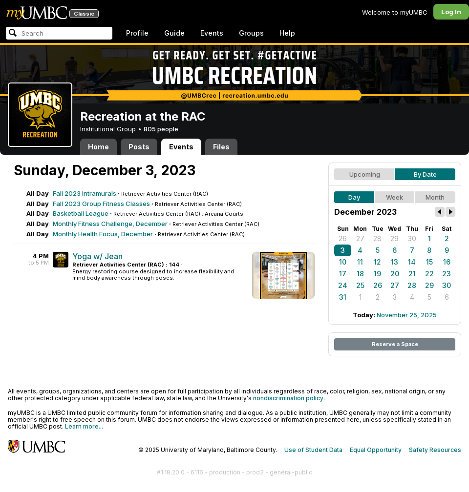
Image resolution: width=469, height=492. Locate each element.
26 (343, 238)
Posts (138, 147)
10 (342, 262)
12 (377, 262)
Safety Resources (435, 449)
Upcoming (364, 174)
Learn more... (84, 426)
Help (287, 33)
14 (412, 262)
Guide (174, 33)
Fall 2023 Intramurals (84, 193)
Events (211, 33)
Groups (251, 33)
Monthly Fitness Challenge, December (110, 223)
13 (394, 262)
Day (354, 197)
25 (360, 285)
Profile (137, 33)
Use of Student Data (313, 449)
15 (429, 262)
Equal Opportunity (376, 449)
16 (446, 262)
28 (377, 238)
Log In (451, 12)
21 (412, 273)
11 (360, 262)
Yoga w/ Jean (97, 256)
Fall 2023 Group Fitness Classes (101, 203)
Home (98, 147)
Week (394, 197)
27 (360, 238)
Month (435, 197)
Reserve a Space (395, 344)
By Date (425, 174)
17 (342, 273)
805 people (161, 129)
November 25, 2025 (407, 315)
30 (412, 238)
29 (394, 238)
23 (446, 273)
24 (342, 285)
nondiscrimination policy (288, 398)
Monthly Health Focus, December (103, 234)
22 (429, 273)
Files (221, 147)
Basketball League (80, 213)
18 (360, 273)
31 (342, 297)
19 (377, 273)
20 (394, 273)
